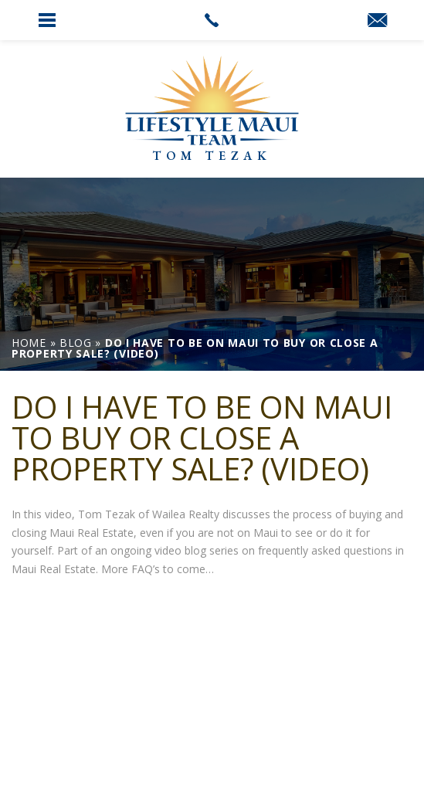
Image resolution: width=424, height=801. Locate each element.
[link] (212, 20)
